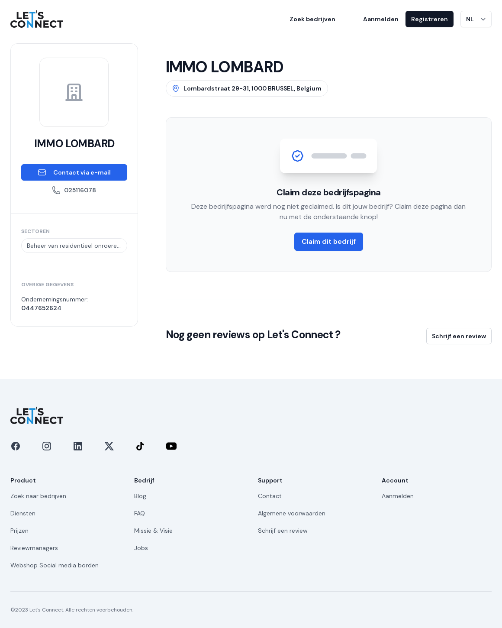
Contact (270, 496)
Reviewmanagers (34, 548)
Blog (140, 496)
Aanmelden (381, 19)
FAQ (139, 513)
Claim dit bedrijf (329, 241)
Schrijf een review (459, 336)
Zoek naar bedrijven (38, 496)
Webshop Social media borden (54, 565)
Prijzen (19, 530)
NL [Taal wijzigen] (470, 19)
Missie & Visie (153, 530)
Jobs (141, 548)
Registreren (429, 19)
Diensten (22, 513)
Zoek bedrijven (312, 19)
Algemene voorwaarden (291, 513)
